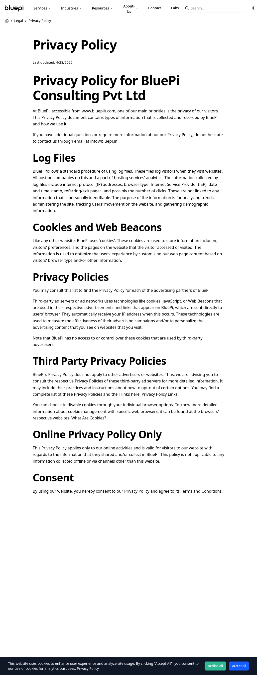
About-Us (130, 8)
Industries (71, 8)
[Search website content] (214, 7)
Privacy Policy (88, 668)
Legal (18, 20)
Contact (154, 7)
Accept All (239, 666)
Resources (102, 8)
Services (42, 8)
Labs (175, 7)
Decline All (215, 666)
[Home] (7, 21)
